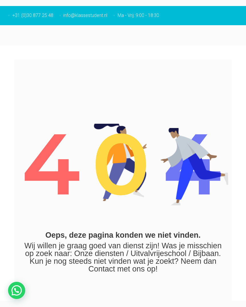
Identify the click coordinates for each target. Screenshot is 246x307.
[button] (16, 290)
